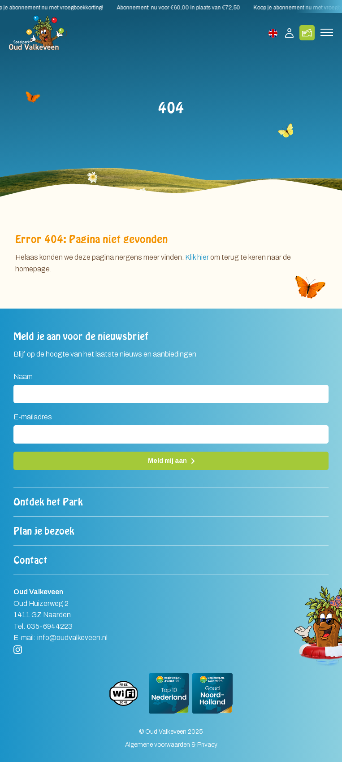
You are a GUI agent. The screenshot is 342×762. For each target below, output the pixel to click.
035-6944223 (50, 626)
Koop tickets (307, 32)
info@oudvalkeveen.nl (72, 637)
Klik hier (197, 257)
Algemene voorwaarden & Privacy (171, 744)
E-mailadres (32, 417)
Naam (23, 376)
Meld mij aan (167, 460)
